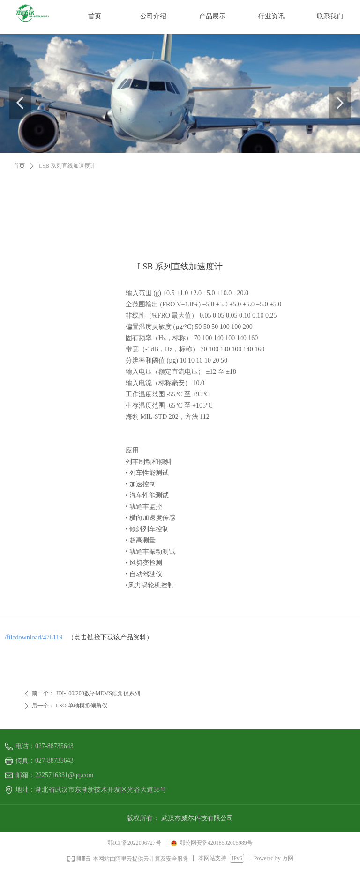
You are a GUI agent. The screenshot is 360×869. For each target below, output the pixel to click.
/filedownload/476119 (33, 637)
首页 (19, 166)
